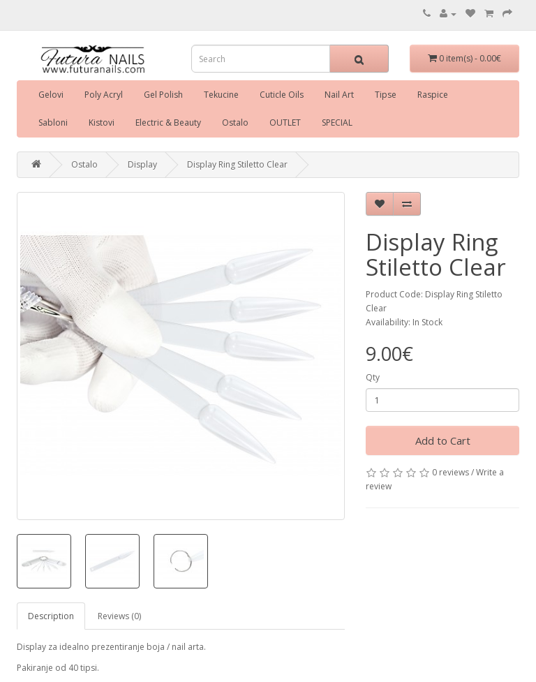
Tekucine (221, 95)
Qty (373, 377)
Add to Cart (442, 440)
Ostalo (235, 122)
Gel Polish (163, 95)
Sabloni (53, 122)
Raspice (432, 95)
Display (142, 164)
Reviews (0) (119, 616)
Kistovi (101, 122)
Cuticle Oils (282, 95)
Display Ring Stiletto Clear (237, 164)
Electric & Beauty (168, 122)
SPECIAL (337, 122)
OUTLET (285, 122)
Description (51, 616)
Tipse (385, 95)
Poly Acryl (103, 95)
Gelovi (51, 95)
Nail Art (339, 95)
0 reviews (450, 472)
